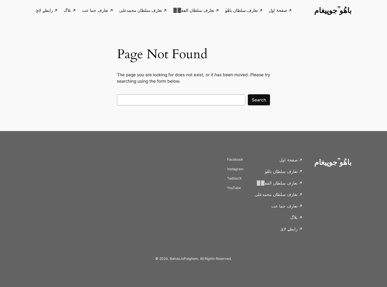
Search (259, 99)
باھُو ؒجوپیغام (332, 10)
